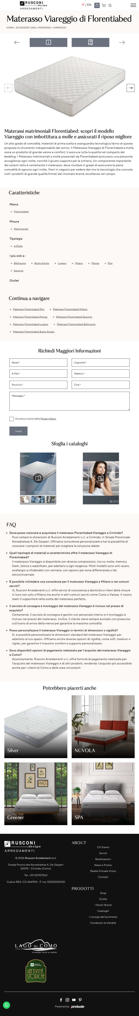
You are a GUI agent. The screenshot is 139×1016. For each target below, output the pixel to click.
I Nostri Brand (103, 905)
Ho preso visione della (35, 418)
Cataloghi (103, 911)
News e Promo (103, 865)
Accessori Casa (26, 27)
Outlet (103, 899)
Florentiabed (21, 211)
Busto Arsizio (41, 263)
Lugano (62, 263)
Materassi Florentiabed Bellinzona (76, 324)
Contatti (103, 877)
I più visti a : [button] (18, 256)
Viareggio (59, 27)
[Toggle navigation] (133, 5)
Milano (79, 263)
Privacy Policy (48, 418)
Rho (110, 263)
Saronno (18, 270)
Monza (95, 263)
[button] (131, 88)
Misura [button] (14, 221)
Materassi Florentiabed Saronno (74, 316)
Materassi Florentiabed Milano (70, 309)
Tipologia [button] (16, 238)
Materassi (44, 27)
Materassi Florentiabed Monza (30, 316)
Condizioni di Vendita (103, 922)
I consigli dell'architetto (103, 916)
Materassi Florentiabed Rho (28, 309)
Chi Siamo (103, 847)
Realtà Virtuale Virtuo (103, 871)
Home (10, 27)
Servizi (103, 853)
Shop (103, 893)
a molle (18, 246)
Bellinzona (20, 263)
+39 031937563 (38, 875)
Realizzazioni (103, 859)
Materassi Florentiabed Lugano (30, 324)
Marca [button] (14, 204)
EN (89, 5)
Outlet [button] (14, 280)
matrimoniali (21, 229)
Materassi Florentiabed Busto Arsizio (33, 331)
